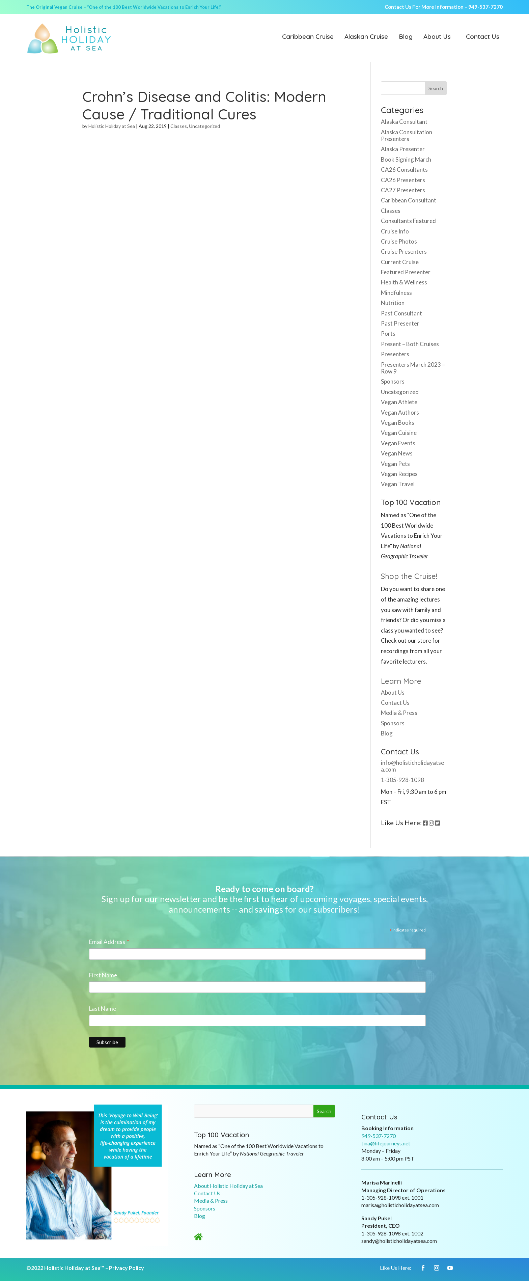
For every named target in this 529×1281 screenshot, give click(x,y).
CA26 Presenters (403, 180)
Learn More (401, 681)
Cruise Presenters (404, 251)
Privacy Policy (126, 1267)
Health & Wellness (404, 282)
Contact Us (482, 37)
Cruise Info (395, 231)
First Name (103, 975)
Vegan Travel (398, 484)
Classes (178, 126)
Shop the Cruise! (409, 576)
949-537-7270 (485, 7)
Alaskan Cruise (366, 37)
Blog (406, 37)
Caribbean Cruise (308, 37)
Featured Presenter (405, 272)
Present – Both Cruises (410, 343)
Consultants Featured (408, 220)
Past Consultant (401, 313)
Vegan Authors (400, 412)
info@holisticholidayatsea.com (412, 766)
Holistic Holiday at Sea (111, 126)
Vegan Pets (395, 463)
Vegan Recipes (399, 473)
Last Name (102, 1008)
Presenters (395, 354)
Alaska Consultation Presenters (406, 135)
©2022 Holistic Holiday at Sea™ (65, 1267)
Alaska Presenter (403, 148)
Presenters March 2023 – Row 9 (413, 368)
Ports (388, 333)
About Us (437, 37)
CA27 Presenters (403, 190)
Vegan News (397, 453)
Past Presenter (400, 323)
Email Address (109, 942)
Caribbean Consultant (408, 200)
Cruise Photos (399, 241)
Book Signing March (406, 159)
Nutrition (393, 302)
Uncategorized (204, 126)
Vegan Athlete (399, 402)
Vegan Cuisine (399, 432)
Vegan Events (398, 443)
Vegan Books (397, 422)
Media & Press (399, 712)
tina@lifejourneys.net (385, 1143)
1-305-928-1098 (402, 779)
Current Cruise (400, 262)
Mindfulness (396, 292)
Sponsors (393, 381)
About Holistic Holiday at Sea (228, 1185)
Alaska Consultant (404, 121)
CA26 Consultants (404, 169)
